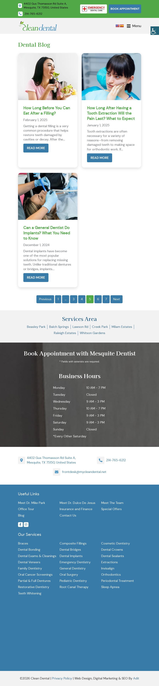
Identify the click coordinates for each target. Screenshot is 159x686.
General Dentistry (73, 568)
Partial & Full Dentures (34, 581)
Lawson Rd (80, 327)
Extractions (109, 562)
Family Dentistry (30, 568)
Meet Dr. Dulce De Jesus (77, 503)
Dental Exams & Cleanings (37, 556)
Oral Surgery (69, 575)
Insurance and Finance (76, 509)
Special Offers (111, 509)
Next (116, 299)
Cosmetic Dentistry (115, 543)
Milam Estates (122, 327)
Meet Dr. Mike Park (31, 503)
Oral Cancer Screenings (35, 575)
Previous (45, 299)
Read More (36, 148)
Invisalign (107, 568)
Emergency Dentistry (75, 562)
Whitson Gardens (92, 333)
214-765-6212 (116, 460)
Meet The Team (112, 503)
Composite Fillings (73, 543)
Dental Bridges (70, 550)
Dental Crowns (112, 550)
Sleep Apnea (110, 587)
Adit (136, 678)
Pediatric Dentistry (73, 581)
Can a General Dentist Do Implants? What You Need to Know (46, 233)
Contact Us (68, 515)
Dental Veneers (29, 562)
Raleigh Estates (65, 333)
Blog (21, 515)
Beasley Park (36, 327)
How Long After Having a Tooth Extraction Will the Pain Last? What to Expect (111, 113)
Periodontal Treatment (117, 581)
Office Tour (26, 509)
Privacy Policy (62, 678)
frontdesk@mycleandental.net (84, 472)
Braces (23, 543)
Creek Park (100, 327)
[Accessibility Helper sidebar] (155, 30)
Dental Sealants (112, 556)
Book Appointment (125, 9)
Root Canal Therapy (74, 587)
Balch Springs (59, 327)
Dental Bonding (29, 550)
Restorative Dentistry (33, 587)
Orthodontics (111, 575)
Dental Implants (71, 556)
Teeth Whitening (29, 593)
